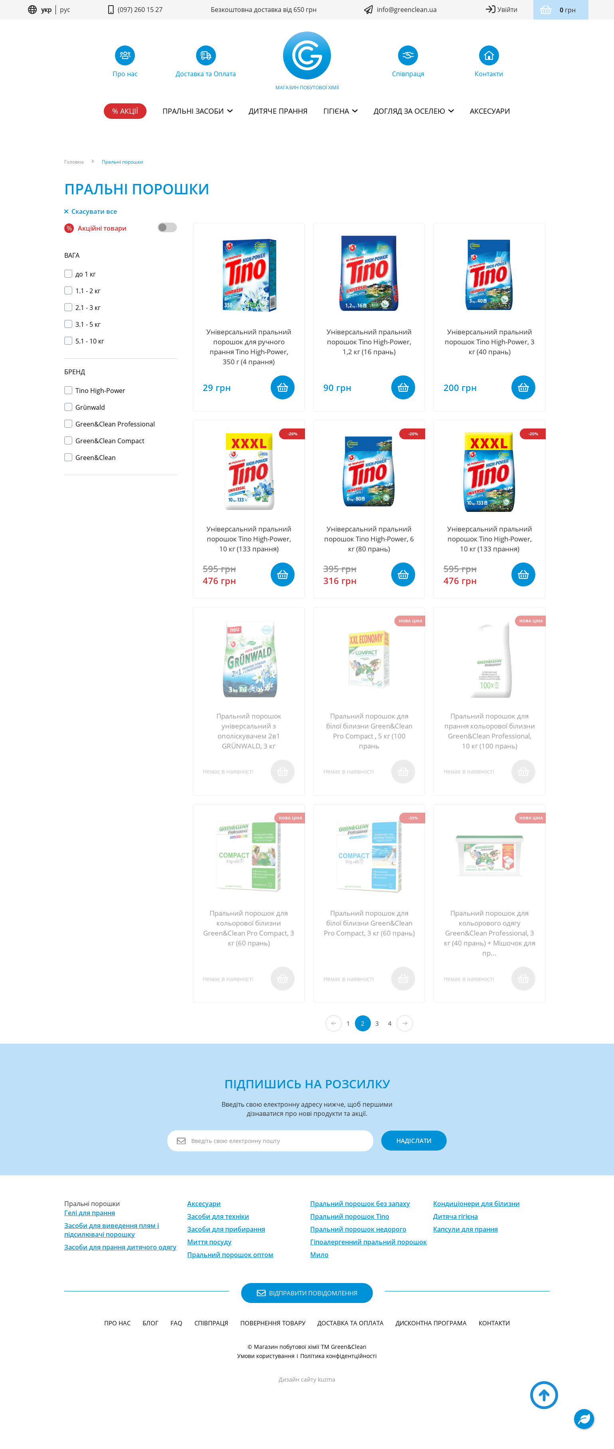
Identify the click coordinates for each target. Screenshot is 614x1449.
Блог (150, 1349)
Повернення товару (272, 1349)
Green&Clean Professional (109, 424)
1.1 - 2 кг (82, 290)
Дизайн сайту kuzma (307, 1405)
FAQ (176, 1349)
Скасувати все (90, 211)
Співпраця (211, 1349)
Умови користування (266, 1382)
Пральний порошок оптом (230, 1280)
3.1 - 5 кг (82, 324)
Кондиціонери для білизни (476, 1229)
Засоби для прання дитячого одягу (120, 1272)
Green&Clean (90, 457)
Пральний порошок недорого (358, 1255)
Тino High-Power (94, 390)
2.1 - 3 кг (82, 307)
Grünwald (84, 407)
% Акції (125, 111)
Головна (74, 162)
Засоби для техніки (218, 1242)
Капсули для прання (465, 1255)
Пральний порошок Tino (349, 1242)
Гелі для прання (89, 1238)
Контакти (494, 1349)
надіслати (410, 1167)
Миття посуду (209, 1267)
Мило (319, 1280)
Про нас (117, 1349)
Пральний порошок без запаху (360, 1229)
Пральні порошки (122, 162)
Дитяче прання (278, 111)
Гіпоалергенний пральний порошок (368, 1267)
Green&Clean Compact (104, 440)
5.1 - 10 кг (84, 341)
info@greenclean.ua (407, 9)
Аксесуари (490, 111)
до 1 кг (80, 274)
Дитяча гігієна (455, 1242)
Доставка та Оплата (350, 1349)
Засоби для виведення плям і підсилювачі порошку (111, 1255)
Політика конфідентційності (338, 1382)
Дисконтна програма (431, 1349)
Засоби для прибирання (226, 1255)
